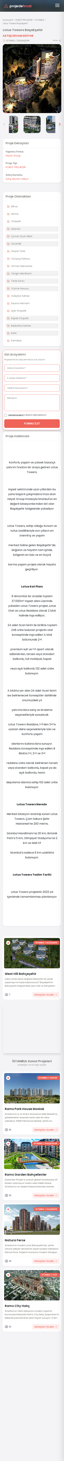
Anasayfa (8, 19)
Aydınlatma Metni (15, 415)
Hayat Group (13, 155)
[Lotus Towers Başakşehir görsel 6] (54, 124)
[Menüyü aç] (57, 5)
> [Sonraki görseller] (59, 124)
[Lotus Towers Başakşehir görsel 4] (9, 124)
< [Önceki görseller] (4, 124)
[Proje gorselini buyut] (32, 78)
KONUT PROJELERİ (24, 19)
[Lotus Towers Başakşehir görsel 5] (32, 124)
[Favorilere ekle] (8, 943)
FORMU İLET (32, 423)
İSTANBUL (39, 19)
